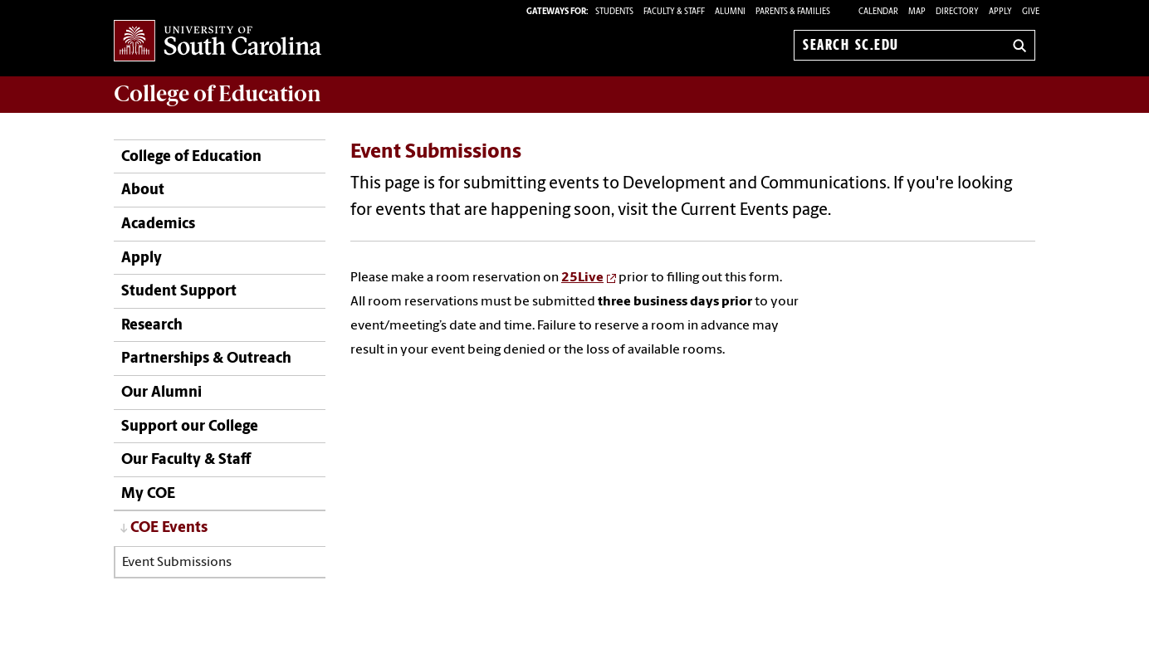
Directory (957, 12)
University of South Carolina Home (217, 42)
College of (217, 93)
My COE (148, 494)
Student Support (179, 292)
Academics (158, 224)
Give (1030, 12)
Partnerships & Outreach (206, 359)
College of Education (191, 157)
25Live (582, 278)
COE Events (169, 528)
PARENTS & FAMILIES (792, 12)
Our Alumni (161, 393)
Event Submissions (177, 562)
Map (917, 12)
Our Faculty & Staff (186, 460)
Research (152, 326)
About (142, 190)
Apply (1000, 12)
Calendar (878, 12)
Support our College (189, 427)
